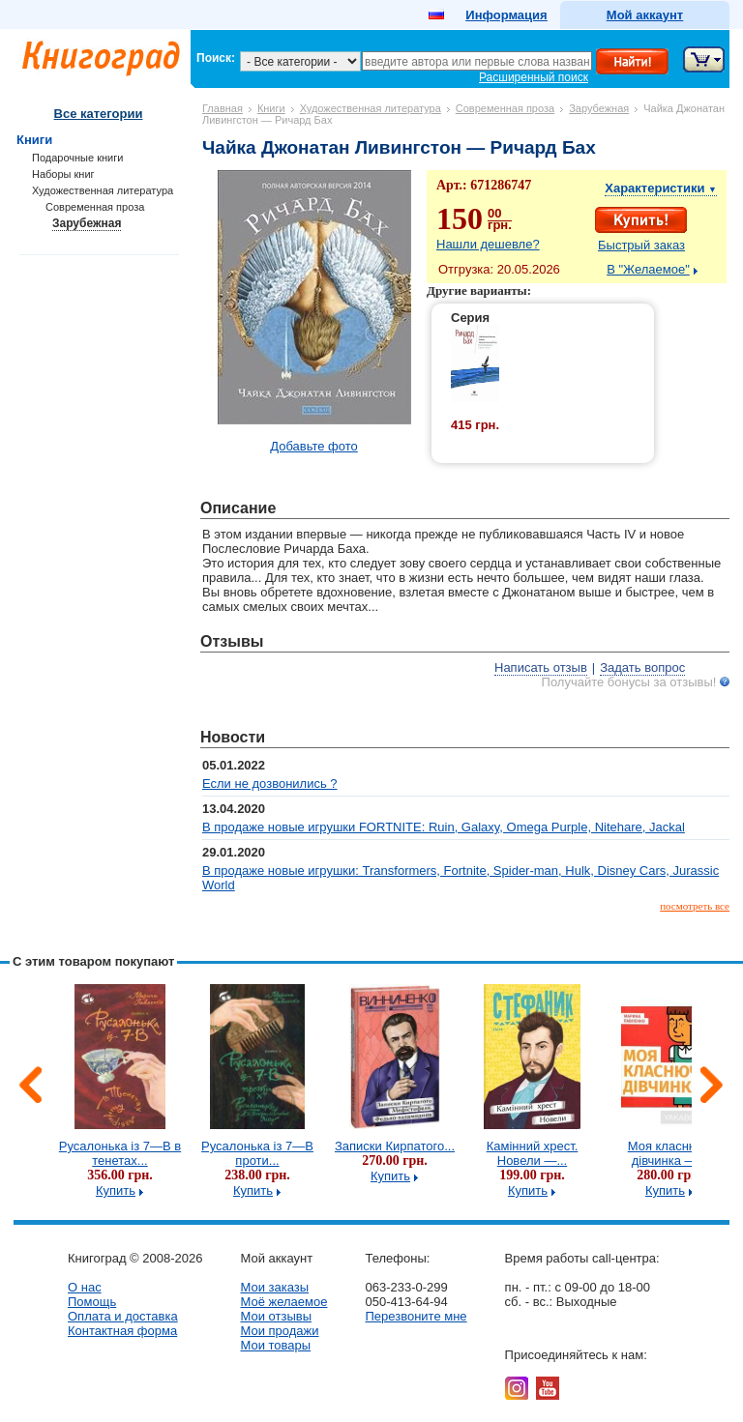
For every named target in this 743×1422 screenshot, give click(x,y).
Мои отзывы (276, 1316)
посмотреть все (694, 906)
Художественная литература (370, 108)
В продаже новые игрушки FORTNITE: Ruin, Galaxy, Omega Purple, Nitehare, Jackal (443, 827)
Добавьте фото (314, 446)
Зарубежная (599, 108)
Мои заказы (274, 1287)
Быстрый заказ (641, 245)
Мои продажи (279, 1330)
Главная (222, 108)
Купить (115, 1190)
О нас (85, 1287)
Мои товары (275, 1345)
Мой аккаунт (645, 15)
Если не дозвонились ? (270, 783)
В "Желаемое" (648, 269)
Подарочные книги (77, 157)
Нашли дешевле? (488, 244)
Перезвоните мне (415, 1316)
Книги (271, 108)
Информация (506, 15)
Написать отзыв (540, 667)
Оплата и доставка (123, 1316)
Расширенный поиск (533, 77)
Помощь (92, 1301)
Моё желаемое (283, 1301)
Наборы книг (63, 174)
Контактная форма (122, 1330)
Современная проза (505, 108)
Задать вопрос (642, 667)
